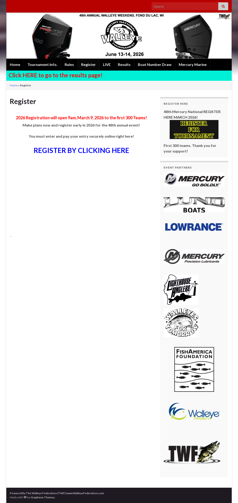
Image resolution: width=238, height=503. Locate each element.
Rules (69, 64)
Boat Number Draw (155, 64)
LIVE (107, 64)
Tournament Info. (42, 64)
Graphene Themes (43, 497)
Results (124, 64)
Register (88, 64)
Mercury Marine (193, 64)
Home (15, 64)
